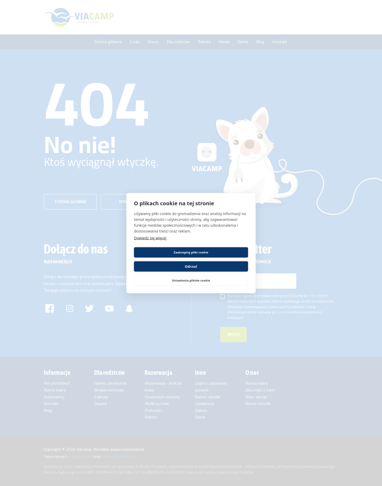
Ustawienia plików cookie (191, 273)
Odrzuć (220, 259)
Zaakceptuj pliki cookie (161, 259)
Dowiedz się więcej (150, 244)
